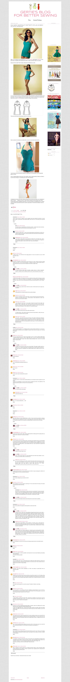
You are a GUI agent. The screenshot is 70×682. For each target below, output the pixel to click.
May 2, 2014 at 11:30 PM (19, 482)
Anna (14, 482)
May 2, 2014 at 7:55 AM (21, 247)
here (18, 98)
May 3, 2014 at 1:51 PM (22, 454)
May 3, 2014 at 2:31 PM (21, 459)
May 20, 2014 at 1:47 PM (23, 528)
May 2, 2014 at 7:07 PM (21, 476)
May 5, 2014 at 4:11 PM (18, 582)
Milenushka (17, 392)
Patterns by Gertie (20, 211)
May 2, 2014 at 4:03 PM (20, 439)
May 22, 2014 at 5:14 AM (23, 392)
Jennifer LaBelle (15, 567)
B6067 (39, 59)
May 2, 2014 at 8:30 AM (22, 260)
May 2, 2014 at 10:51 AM (19, 372)
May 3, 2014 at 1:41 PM (22, 497)
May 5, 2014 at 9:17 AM (20, 573)
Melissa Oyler (15, 646)
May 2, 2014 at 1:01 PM (20, 416)
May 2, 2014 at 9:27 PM (22, 449)
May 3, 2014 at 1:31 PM (21, 504)
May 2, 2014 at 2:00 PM (21, 301)
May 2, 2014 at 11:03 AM (21, 295)
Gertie (16, 268)
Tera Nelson (15, 399)
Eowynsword (15, 539)
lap (13, 253)
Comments (50, 155)
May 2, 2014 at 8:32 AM (24, 276)
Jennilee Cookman (16, 469)
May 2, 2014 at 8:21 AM (21, 225)
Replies (15, 223)
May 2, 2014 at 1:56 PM (22, 432)
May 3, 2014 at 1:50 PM (22, 387)
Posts (49, 153)
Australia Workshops (37, 20)
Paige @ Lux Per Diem (16, 276)
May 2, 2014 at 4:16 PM (23, 469)
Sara (16, 295)
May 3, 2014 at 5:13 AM (23, 489)
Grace (16, 301)
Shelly (14, 335)
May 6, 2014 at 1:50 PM (21, 316)
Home (29, 20)
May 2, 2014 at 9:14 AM (19, 327)
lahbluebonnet (17, 237)
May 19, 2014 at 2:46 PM (21, 629)
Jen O (14, 604)
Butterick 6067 (15, 211)
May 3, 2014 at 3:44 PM (19, 545)
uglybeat (14, 416)
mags (14, 588)
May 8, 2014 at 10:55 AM (19, 604)
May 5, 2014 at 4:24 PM (18, 588)
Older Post (42, 677)
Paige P (16, 290)
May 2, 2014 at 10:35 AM (19, 366)
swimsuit (24, 211)
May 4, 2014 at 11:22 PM (23, 567)
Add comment (13, 653)
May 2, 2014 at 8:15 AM (18, 253)
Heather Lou (17, 521)
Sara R (14, 366)
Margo (14, 372)
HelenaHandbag (15, 432)
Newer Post (13, 677)
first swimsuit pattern (29, 59)
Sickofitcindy (15, 360)
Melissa (14, 551)
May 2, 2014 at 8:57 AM (22, 290)
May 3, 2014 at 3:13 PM (21, 539)
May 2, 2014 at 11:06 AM (21, 378)
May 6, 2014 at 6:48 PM (18, 596)
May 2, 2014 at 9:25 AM (19, 335)
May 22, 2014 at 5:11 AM (21, 637)
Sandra (16, 459)
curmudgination (15, 260)
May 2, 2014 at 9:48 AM (21, 360)
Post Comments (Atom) (18, 679)
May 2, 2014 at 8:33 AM (22, 285)
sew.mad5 (14, 573)
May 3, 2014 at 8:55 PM (19, 551)
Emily (14, 545)
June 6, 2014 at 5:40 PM (24, 237)
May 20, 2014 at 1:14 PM (24, 521)
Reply (14, 221)
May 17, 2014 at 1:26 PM (20, 622)
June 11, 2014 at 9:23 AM (22, 646)
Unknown (14, 439)
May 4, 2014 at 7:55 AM (20, 559)
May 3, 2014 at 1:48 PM (22, 268)
